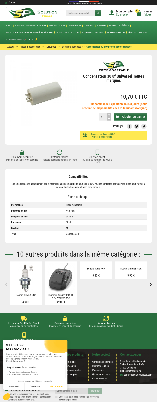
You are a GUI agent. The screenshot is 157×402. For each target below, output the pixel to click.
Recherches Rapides (116, 32)
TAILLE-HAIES (89, 26)
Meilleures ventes (72, 359)
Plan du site (98, 359)
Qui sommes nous (101, 363)
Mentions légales (100, 354)
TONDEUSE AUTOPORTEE (36, 26)
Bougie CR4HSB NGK (130, 268)
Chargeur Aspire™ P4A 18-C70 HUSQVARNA (61, 296)
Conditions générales (102, 350)
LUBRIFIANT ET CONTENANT (92, 32)
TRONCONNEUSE (74, 26)
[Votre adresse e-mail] (71, 380)
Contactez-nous (99, 367)
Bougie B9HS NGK (96, 268)
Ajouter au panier (130, 117)
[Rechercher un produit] (80, 13)
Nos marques (70, 363)
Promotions (70, 350)
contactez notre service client (117, 183)
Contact (10, 2)
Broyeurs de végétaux (119, 26)
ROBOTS (9, 26)
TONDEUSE (19, 26)
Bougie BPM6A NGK (26, 295)
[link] (129, 126)
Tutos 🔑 (33, 39)
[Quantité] (102, 117)
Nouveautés (70, 354)
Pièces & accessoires (137, 32)
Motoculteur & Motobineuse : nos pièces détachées (29, 32)
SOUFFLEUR (102, 26)
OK (98, 13)
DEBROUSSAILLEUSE (57, 26)
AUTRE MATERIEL (72, 32)
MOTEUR (59, 32)
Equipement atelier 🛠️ (16, 39)
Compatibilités (78, 177)
